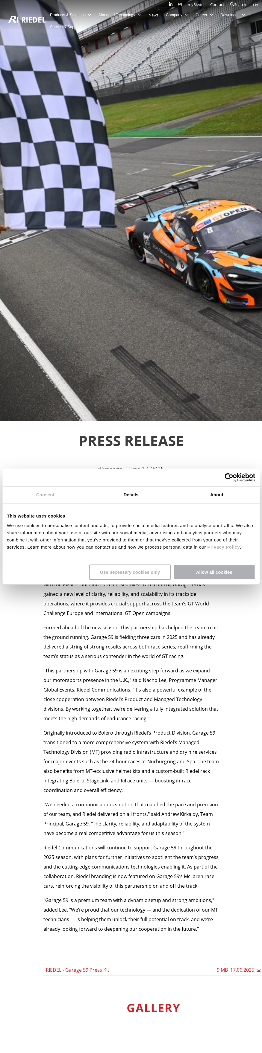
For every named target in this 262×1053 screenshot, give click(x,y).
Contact (217, 4)
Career (206, 15)
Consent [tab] (45, 494)
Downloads (234, 15)
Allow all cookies (214, 572)
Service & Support (70, 27)
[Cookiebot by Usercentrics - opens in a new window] (229, 477)
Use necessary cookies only (130, 572)
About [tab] (216, 494)
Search (238, 4)
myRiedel (196, 4)
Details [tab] (131, 494)
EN (255, 4)
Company (179, 15)
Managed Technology (122, 15)
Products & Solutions (72, 15)
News (155, 15)
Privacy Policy (223, 547)
